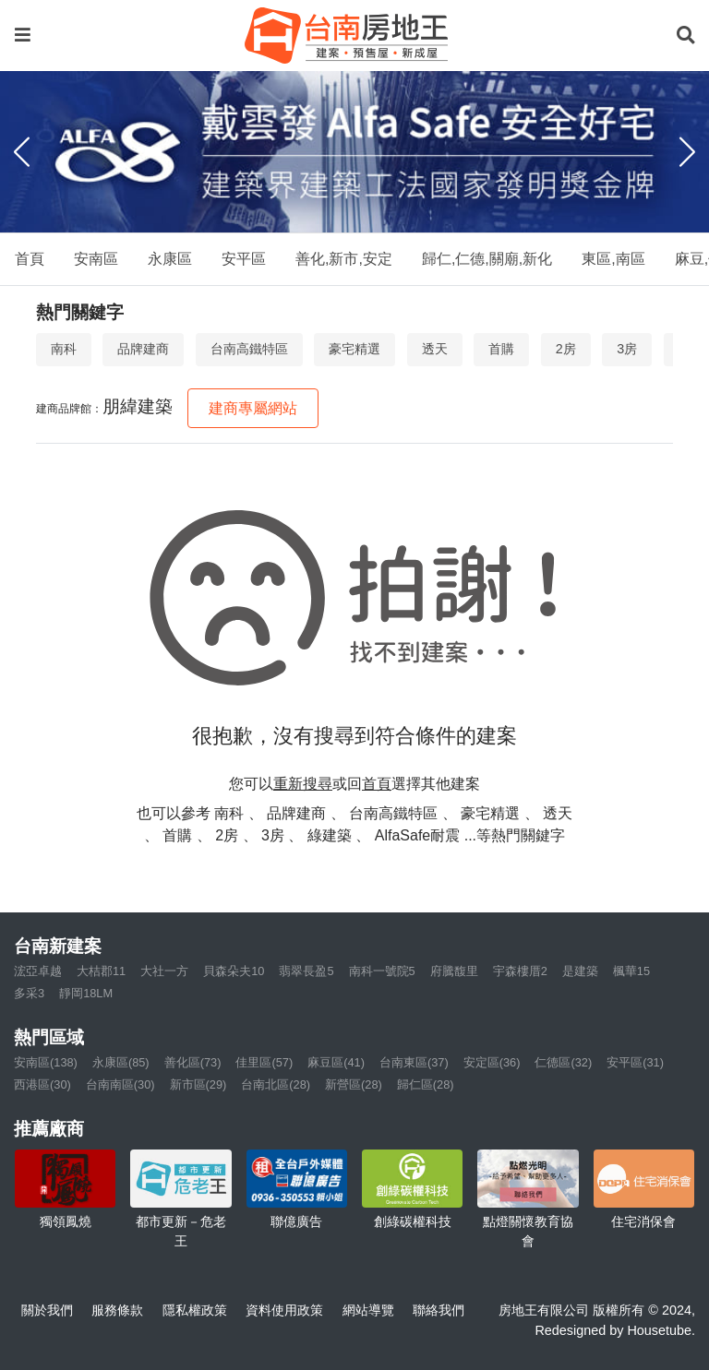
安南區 (96, 259)
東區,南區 (613, 259)
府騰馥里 (454, 971)
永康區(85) (121, 1062)
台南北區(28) (275, 1084)
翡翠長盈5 (306, 971)
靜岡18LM (86, 993)
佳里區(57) (264, 1062)
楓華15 (631, 971)
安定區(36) (492, 1062)
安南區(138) (46, 1062)
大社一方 (164, 971)
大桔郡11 (101, 971)
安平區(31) (635, 1062)
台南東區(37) (414, 1062)
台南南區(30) (120, 1084)
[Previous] (21, 152)
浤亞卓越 (38, 971)
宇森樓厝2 (520, 971)
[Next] (687, 152)
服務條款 (117, 1310)
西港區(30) (42, 1084)
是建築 (580, 971)
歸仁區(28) (425, 1084)
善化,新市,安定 (343, 259)
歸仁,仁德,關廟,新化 (487, 259)
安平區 (244, 259)
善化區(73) (193, 1062)
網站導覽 (368, 1310)
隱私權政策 (194, 1310)
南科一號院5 (382, 971)
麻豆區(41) (336, 1062)
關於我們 (47, 1310)
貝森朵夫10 (233, 971)
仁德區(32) (563, 1062)
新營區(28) (353, 1084)
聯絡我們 (438, 1310)
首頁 (29, 259)
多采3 (29, 993)
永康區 (170, 259)
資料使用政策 (284, 1310)
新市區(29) (198, 1084)
